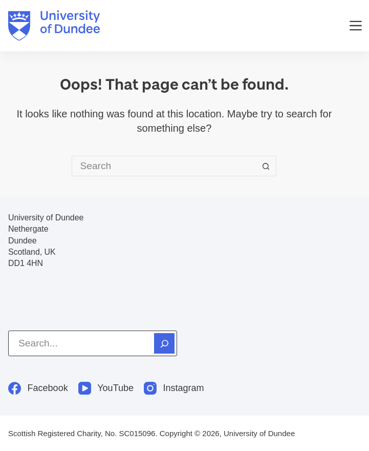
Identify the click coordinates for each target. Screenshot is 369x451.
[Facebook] (38, 388)
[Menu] (356, 25)
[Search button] (266, 166)
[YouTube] (106, 388)
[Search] (164, 343)
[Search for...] (164, 166)
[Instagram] (174, 388)
